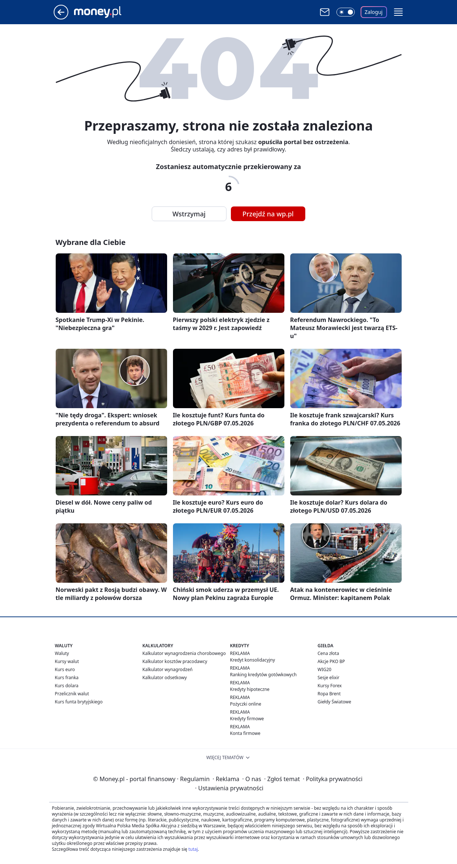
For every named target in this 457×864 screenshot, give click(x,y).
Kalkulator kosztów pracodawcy (175, 661)
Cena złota (328, 653)
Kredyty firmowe (247, 718)
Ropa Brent (329, 694)
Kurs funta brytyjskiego (79, 702)
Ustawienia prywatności (229, 788)
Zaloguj (374, 11)
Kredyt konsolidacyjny (252, 660)
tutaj (193, 849)
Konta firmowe (245, 733)
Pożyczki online (245, 704)
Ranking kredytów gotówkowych (263, 674)
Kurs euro (65, 669)
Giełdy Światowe (334, 702)
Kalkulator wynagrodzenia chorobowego (184, 653)
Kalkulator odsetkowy (165, 677)
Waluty (62, 653)
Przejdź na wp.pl (268, 213)
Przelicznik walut (72, 694)
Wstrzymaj (189, 213)
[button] (398, 12)
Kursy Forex (330, 685)
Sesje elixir (328, 677)
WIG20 (325, 669)
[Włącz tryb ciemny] (345, 12)
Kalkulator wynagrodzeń (168, 669)
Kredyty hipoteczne (250, 689)
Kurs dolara (67, 685)
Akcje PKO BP (331, 661)
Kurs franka (67, 677)
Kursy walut (67, 661)
